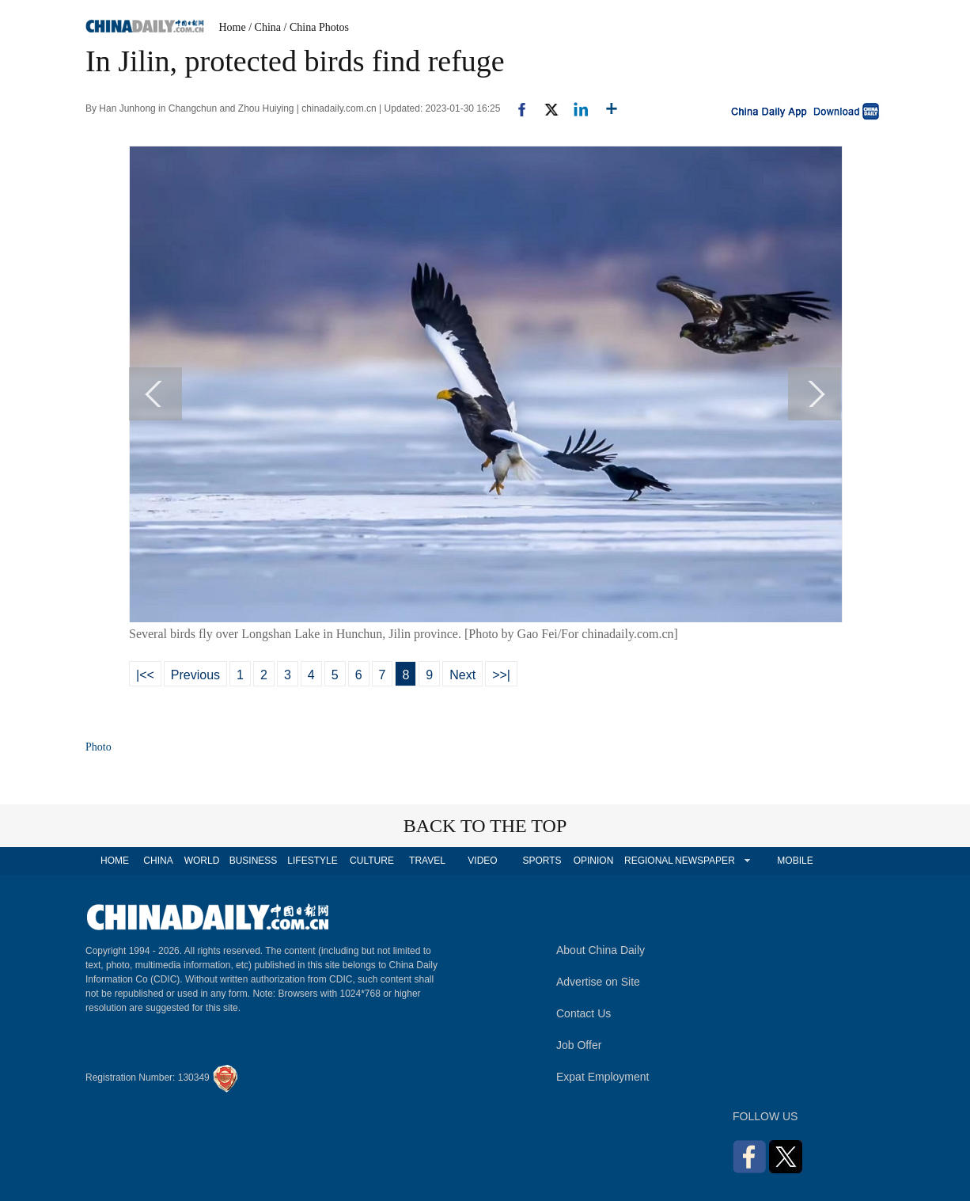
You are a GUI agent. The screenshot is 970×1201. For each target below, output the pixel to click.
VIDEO (482, 860)
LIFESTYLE (312, 860)
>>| (501, 675)
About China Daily (600, 950)
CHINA (157, 860)
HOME (114, 860)
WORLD (202, 860)
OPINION (594, 860)
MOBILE (795, 860)
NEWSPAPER (704, 860)
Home (232, 27)
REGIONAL (648, 860)
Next (462, 675)
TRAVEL (427, 860)
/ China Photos (316, 27)
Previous (195, 675)
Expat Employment (603, 1076)
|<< (145, 675)
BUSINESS (253, 860)
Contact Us (583, 1013)
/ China (264, 27)
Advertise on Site (598, 981)
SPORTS (541, 860)
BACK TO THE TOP (485, 825)
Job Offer (578, 1045)
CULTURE (372, 860)
